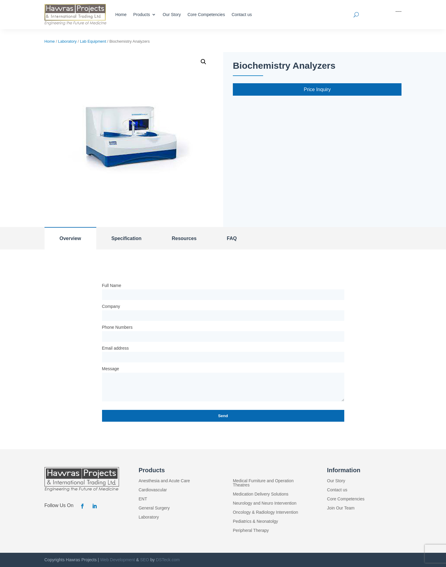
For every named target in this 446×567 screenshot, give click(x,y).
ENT (143, 499)
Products (141, 14)
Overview (70, 238)
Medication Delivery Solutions (261, 494)
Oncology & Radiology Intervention (265, 512)
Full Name (111, 285)
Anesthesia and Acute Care (164, 481)
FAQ (232, 238)
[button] (203, 61)
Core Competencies (206, 14)
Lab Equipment (93, 41)
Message (110, 368)
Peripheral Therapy (251, 530)
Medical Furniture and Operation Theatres (263, 483)
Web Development (117, 559)
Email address (115, 348)
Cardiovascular (153, 490)
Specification (126, 238)
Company (111, 306)
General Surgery (154, 508)
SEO (144, 559)
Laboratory (67, 41)
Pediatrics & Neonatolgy (255, 521)
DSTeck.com (168, 559)
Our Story (172, 14)
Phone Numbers (117, 327)
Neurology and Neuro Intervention (264, 503)
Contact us (242, 14)
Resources (184, 238)
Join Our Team (341, 508)
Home (121, 14)
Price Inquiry (317, 89)
